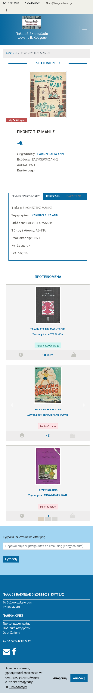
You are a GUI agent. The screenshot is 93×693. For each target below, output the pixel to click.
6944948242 (32, 3)
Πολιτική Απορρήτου (17, 628)
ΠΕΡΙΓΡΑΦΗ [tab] (53, 196)
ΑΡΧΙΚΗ (11, 53)
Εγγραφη (11, 559)
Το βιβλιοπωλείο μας (17, 602)
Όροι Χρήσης (11, 632)
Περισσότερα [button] (16, 687)
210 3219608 (11, 3)
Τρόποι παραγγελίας (16, 623)
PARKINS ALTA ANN (50, 154)
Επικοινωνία (11, 607)
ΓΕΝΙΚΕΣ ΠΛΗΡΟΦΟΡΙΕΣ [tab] (26, 196)
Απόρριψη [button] (60, 678)
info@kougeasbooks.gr (59, 3)
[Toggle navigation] (84, 29)
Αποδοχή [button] (79, 678)
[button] (12, 405)
